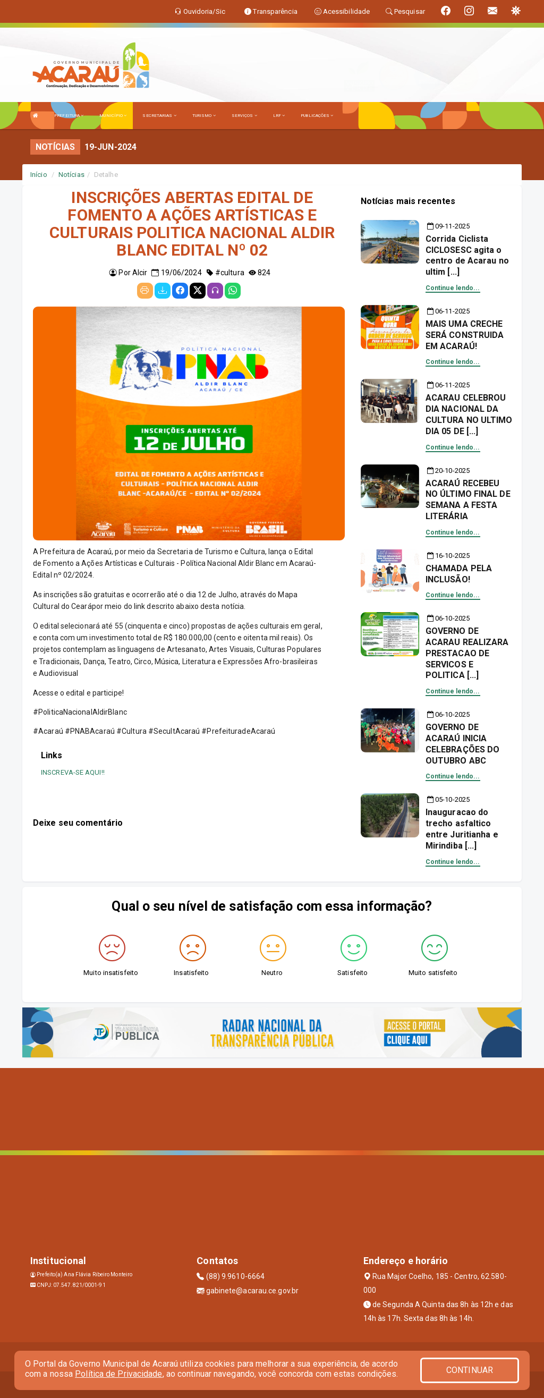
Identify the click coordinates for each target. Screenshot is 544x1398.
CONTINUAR (469, 1370)
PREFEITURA (68, 115)
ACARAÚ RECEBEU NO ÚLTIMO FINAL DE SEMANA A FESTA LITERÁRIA (468, 499)
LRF (279, 115)
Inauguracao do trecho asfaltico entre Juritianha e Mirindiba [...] (462, 828)
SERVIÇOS (244, 115)
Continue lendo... (453, 288)
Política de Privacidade (118, 1374)
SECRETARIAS (159, 115)
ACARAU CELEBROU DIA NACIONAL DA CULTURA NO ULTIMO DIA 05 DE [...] (469, 414)
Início (38, 175)
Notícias (71, 175)
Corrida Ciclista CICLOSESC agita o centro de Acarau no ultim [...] (467, 255)
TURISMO (204, 115)
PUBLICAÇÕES (317, 115)
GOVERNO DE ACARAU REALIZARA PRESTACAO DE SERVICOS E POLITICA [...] (467, 653)
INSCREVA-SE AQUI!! (73, 772)
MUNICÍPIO (112, 115)
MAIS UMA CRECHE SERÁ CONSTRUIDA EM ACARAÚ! (465, 335)
